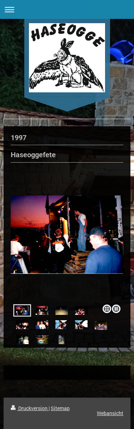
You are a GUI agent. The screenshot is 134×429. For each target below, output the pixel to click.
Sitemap (60, 408)
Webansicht (110, 413)
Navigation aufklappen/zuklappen (67, 9)
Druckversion (30, 408)
